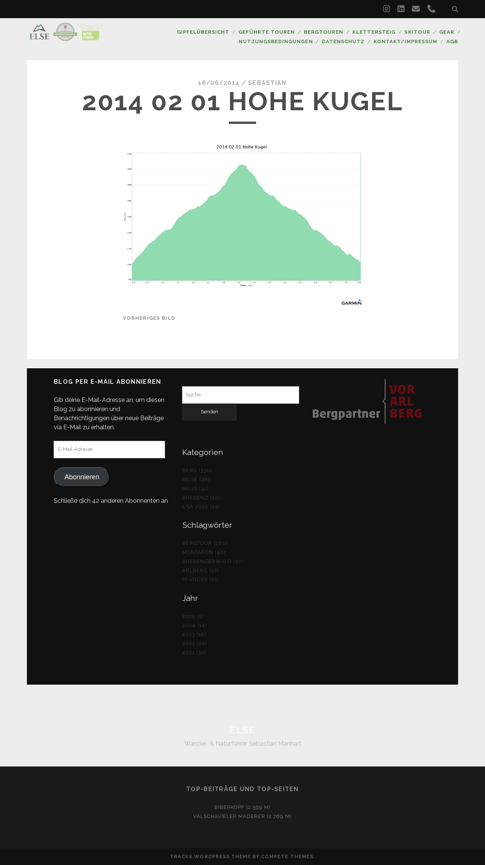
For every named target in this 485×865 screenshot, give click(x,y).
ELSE (242, 730)
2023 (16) (194, 634)
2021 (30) (194, 652)
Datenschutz (343, 41)
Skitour (417, 32)
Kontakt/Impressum (406, 41)
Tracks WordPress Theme (210, 856)
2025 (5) (192, 616)
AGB (452, 41)
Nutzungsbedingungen (276, 41)
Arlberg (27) (200, 570)
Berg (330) (197, 470)
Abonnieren (81, 477)
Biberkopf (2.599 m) (242, 807)
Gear (446, 32)
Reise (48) (196, 479)
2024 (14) (194, 625)
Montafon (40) (204, 552)
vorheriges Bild (149, 318)
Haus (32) (195, 488)
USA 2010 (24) (201, 507)
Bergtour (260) (205, 543)
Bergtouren (323, 32)
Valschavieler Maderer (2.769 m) (242, 816)
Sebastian (267, 82)
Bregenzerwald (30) (213, 561)
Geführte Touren (266, 32)
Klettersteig (374, 32)
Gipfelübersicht (203, 32)
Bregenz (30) (201, 498)
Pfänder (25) (201, 579)
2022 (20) (194, 643)
